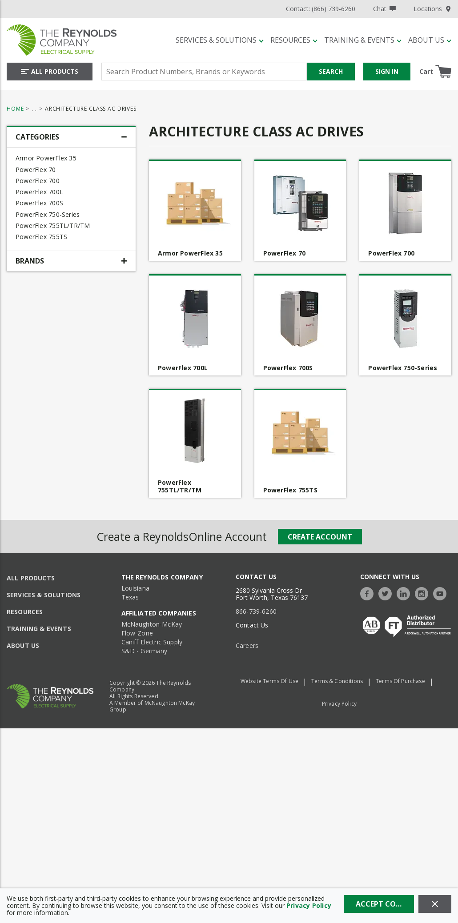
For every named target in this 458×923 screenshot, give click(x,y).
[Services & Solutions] (220, 40)
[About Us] (429, 40)
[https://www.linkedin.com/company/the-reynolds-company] (405, 592)
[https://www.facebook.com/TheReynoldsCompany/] (369, 592)
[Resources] (293, 40)
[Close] (434, 904)
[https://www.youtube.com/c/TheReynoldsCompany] (442, 592)
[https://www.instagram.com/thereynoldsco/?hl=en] (424, 592)
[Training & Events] (363, 40)
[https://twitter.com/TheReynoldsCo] (387, 592)
